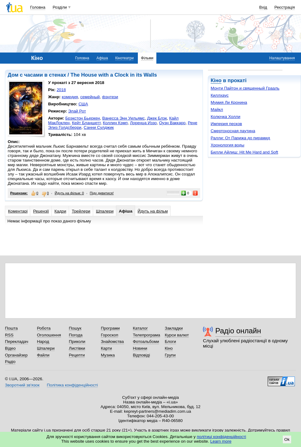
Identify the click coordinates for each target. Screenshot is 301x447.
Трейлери (81, 211)
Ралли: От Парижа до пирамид (240, 138)
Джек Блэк (157, 118)
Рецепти (77, 355)
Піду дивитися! (102, 193)
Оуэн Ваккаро (172, 122)
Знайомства (112, 341)
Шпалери (104, 211)
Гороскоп (109, 335)
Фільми (147, 58)
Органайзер (16, 355)
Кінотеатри (124, 58)
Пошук (75, 328)
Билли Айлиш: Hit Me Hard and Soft (244, 152)
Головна (37, 7)
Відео (10, 348)
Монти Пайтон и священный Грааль (245, 88)
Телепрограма (146, 335)
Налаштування (282, 58)
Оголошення (49, 335)
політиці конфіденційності (221, 436)
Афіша (102, 58)
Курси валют (177, 335)
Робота (44, 328)
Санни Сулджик (99, 127)
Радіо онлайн (238, 331)
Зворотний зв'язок (22, 385)
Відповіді (141, 355)
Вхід (263, 7)
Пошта (11, 328)
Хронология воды (227, 145)
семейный (90, 97)
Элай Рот (77, 111)
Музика (108, 355)
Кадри (60, 211)
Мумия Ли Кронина (229, 102)
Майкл (217, 109)
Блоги (170, 341)
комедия (70, 97)
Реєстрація (284, 7)
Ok (287, 439)
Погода (75, 335)
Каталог (140, 328)
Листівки (77, 348)
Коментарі (17, 211)
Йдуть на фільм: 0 (69, 193)
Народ (43, 341)
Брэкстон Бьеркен (82, 118)
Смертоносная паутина (233, 131)
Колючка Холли (225, 116)
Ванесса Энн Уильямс (123, 118)
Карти (106, 348)
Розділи (60, 7)
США (83, 104)
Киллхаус (220, 95)
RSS (9, 335)
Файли (43, 355)
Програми (110, 328)
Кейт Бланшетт (86, 122)
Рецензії (41, 211)
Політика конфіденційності (72, 385)
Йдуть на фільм (153, 211)
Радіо (10, 361)
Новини (140, 348)
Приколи (77, 341)
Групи (170, 355)
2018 (61, 89)
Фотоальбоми (146, 341)
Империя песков (226, 123)
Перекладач (16, 341)
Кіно (216, 80)
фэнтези (110, 97)
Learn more (221, 441)
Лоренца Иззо (143, 122)
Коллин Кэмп (115, 122)
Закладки (174, 328)
